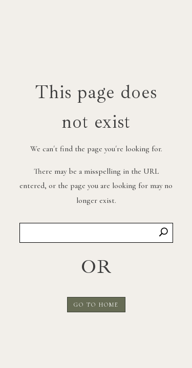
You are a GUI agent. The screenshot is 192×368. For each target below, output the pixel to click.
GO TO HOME (96, 304)
